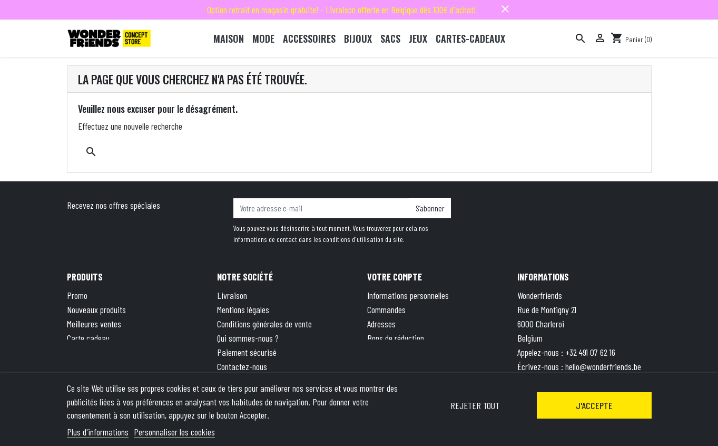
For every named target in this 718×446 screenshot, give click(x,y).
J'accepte (594, 405)
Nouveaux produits (96, 309)
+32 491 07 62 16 (590, 352)
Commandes (386, 309)
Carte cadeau (88, 338)
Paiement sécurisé (247, 352)
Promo (77, 295)
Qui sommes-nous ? (248, 338)
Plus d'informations (98, 432)
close (505, 9)
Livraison (232, 295)
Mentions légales (243, 309)
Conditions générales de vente (264, 323)
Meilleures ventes (94, 323)
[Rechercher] (580, 38)
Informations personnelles (408, 295)
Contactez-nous (242, 366)
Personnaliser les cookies (174, 432)
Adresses (381, 323)
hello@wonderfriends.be (603, 366)
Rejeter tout (474, 405)
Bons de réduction (395, 338)
